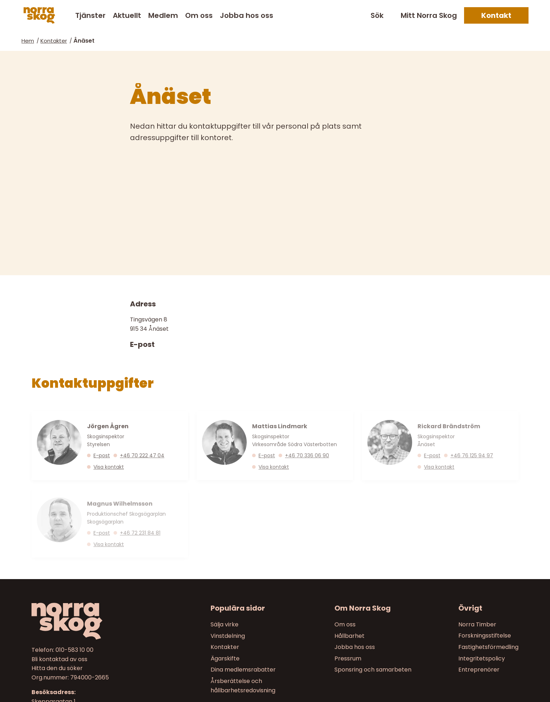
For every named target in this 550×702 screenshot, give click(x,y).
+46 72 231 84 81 (140, 532)
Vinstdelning (228, 635)
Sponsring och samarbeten (372, 669)
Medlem (163, 15)
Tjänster (90, 15)
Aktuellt (127, 15)
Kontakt (496, 15)
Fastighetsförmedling (488, 647)
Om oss (199, 15)
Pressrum (347, 658)
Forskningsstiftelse (484, 635)
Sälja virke (224, 624)
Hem (27, 40)
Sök (377, 15)
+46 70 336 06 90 (307, 455)
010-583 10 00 (74, 650)
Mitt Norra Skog (429, 15)
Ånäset (84, 41)
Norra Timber (477, 624)
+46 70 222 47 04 (142, 455)
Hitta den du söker (57, 668)
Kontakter (53, 40)
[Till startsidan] (89, 621)
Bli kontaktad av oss (59, 659)
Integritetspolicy (481, 658)
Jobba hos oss (246, 15)
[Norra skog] (39, 15)
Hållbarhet (349, 635)
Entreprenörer (479, 669)
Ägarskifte (225, 658)
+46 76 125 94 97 (471, 455)
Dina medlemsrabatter (243, 669)
